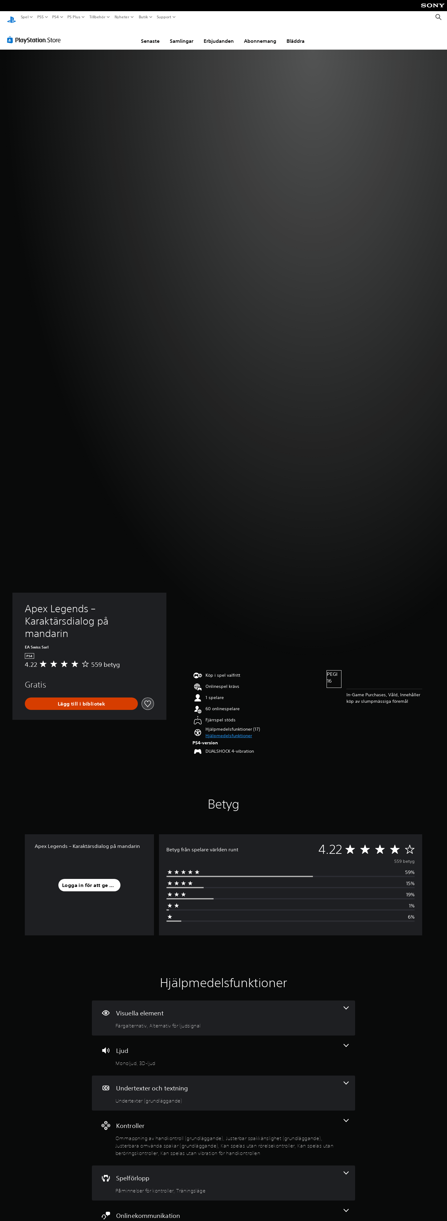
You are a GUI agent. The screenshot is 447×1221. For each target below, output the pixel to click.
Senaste (150, 35)
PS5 (40, 17)
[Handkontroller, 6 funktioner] (223, 1132)
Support (164, 17)
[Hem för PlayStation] (11, 17)
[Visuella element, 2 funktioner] (223, 1012)
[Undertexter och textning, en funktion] (223, 1087)
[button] (228, 730)
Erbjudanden (219, 35)
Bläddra (296, 35)
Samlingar (181, 35)
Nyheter (122, 17)
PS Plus (73, 17)
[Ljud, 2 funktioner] (223, 1049)
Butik (143, 17)
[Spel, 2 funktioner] (223, 1177)
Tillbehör (97, 17)
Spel (25, 17)
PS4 (55, 17)
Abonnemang (260, 35)
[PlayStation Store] (35, 34)
